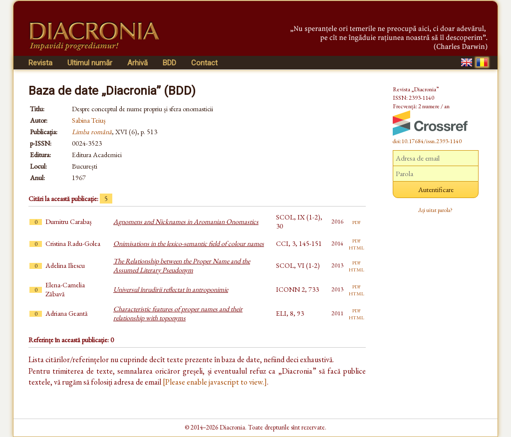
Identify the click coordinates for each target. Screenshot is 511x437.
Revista (40, 62)
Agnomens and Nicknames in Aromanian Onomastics (185, 221)
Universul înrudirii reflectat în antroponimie (170, 289)
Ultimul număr (89, 62)
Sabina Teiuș (89, 120)
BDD (169, 62)
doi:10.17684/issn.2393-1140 (427, 141)
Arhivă (137, 62)
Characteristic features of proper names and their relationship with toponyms (178, 313)
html (356, 246)
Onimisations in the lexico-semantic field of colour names (188, 243)
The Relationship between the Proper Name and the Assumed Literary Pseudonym (181, 265)
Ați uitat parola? (435, 210)
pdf (356, 221)
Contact (204, 62)
